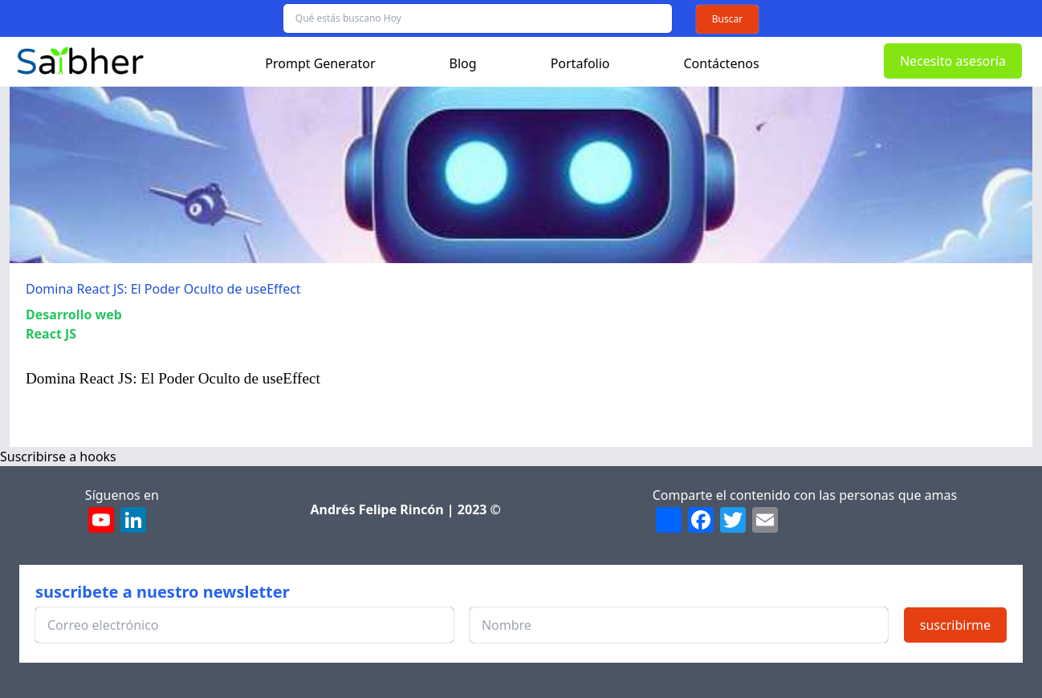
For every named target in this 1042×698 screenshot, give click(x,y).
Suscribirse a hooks (58, 456)
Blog (463, 63)
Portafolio (580, 63)
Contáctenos (721, 63)
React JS (51, 334)
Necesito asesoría (953, 61)
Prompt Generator (320, 63)
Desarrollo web (74, 314)
